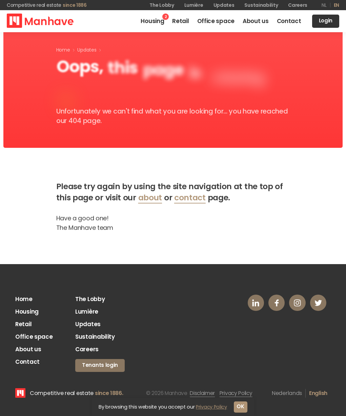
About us (29, 352)
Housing (28, 312)
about (150, 199)
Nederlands (287, 396)
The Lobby (161, 5)
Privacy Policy (239, 396)
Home (24, 299)
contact (190, 199)
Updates (224, 5)
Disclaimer (203, 396)
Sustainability (261, 5)
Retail (24, 325)
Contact (28, 365)
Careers (297, 5)
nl (324, 5)
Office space (34, 338)
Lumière (193, 5)
